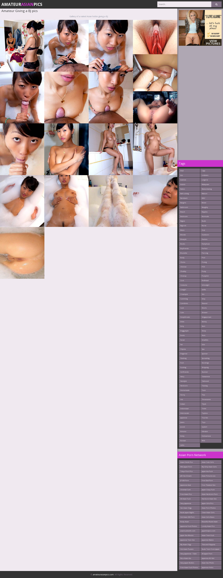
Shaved (204, 303)
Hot (181, 399)
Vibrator (205, 431)
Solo (203, 344)
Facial (182, 340)
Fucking (183, 367)
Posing (204, 262)
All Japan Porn (207, 554)
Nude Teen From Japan (210, 549)
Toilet (204, 408)
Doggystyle (184, 331)
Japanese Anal (185, 485)
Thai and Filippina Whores (208, 545)
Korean (183, 440)
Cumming (184, 299)
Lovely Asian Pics (208, 526)
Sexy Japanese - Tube (188, 554)
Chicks (182, 262)
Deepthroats (185, 317)
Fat (181, 344)
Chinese (183, 267)
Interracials (184, 413)
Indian (182, 404)
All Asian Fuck (185, 499)
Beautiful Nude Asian (210, 522)
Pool (203, 257)
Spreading (205, 358)
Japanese (183, 418)
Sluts (203, 335)
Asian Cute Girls (208, 462)
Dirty (182, 326)
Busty (182, 257)
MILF (203, 198)
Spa (203, 349)
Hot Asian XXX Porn (187, 517)
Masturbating (207, 189)
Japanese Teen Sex (187, 540)
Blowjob (183, 239)
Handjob (183, 381)
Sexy (203, 299)
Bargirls (183, 203)
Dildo (182, 322)
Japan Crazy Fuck (208, 490)
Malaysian (205, 184)
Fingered (183, 354)
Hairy (182, 376)
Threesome (206, 399)
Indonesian (184, 408)
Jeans (182, 422)
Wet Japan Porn (186, 467)
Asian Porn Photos (209, 508)
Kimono (183, 431)
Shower (205, 312)
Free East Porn (207, 480)
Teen (204, 390)
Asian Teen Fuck (208, 535)
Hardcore (184, 386)
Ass (181, 175)
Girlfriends (184, 372)
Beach (182, 212)
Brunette (183, 253)
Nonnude (205, 216)
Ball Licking (184, 193)
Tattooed (205, 381)
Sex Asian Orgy (186, 508)
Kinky (182, 436)
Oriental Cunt (185, 490)
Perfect (204, 248)
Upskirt (204, 427)
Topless (205, 413)
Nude (204, 221)
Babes (182, 189)
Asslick (182, 184)
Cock (182, 280)
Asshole (183, 180)
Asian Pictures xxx (208, 476)
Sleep (204, 331)
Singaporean (206, 317)
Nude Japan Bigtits (187, 512)
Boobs (182, 244)
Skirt (203, 326)
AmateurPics (21, 4)
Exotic (182, 335)
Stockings (205, 363)
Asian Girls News (208, 517)
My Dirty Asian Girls (209, 467)
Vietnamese (206, 436)
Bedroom (184, 216)
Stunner (205, 372)
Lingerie (205, 180)
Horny (182, 395)
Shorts (204, 308)
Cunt (182, 308)
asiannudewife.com (187, 531)
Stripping (205, 367)
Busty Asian (184, 522)
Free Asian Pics (186, 494)
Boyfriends (184, 248)
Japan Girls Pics (207, 503)
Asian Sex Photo (208, 563)
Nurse (204, 225)
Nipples (204, 212)
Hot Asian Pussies (186, 549)
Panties (204, 239)
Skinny (204, 322)
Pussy (204, 271)
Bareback (183, 198)
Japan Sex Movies (186, 535)
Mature (204, 193)
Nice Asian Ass (185, 558)
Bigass (182, 221)
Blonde (183, 235)
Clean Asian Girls (208, 512)
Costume (183, 285)
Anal (182, 171)
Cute (182, 312)
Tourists (205, 418)
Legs (203, 171)
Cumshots (184, 303)
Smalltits (205, 340)
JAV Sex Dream (186, 476)
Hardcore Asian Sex (209, 499)
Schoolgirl (205, 285)
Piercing (205, 253)
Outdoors (205, 235)
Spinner (205, 354)
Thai (203, 395)
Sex (203, 294)
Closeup (183, 276)
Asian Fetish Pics (186, 462)
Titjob (204, 404)
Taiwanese (206, 376)
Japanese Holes (207, 567)
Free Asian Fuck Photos (189, 567)
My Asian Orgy (185, 544)
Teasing (205, 386)
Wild (203, 440)
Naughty (205, 207)
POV (203, 267)
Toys (203, 422)
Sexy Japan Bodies (187, 563)
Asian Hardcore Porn (210, 494)
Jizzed (182, 427)
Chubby (183, 271)
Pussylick (205, 276)
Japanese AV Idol (208, 558)
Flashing (183, 358)
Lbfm (182, 445)
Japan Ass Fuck (207, 471)
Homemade (184, 390)
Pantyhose (206, 244)
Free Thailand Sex (208, 485)
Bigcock (183, 225)
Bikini (182, 230)
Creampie (184, 294)
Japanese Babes (208, 540)
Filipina (183, 349)
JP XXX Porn (184, 480)
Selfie (204, 289)
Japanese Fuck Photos (188, 526)
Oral (203, 230)
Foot (182, 363)
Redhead (205, 280)
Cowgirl (183, 289)
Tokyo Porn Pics (186, 471)
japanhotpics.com (208, 531)
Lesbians (205, 175)
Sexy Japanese (185, 503)
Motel (204, 203)
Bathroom (184, 207)
